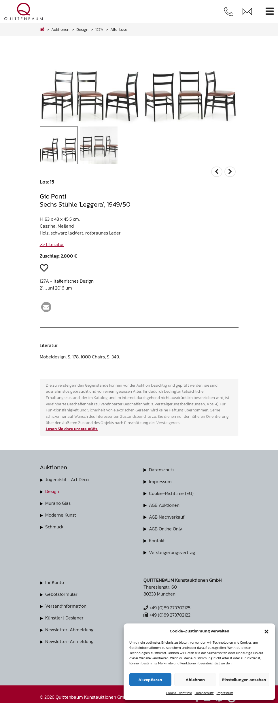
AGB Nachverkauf (167, 515)
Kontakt (157, 538)
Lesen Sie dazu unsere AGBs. (72, 429)
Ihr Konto (54, 580)
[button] (266, 631)
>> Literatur (52, 244)
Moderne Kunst (60, 514)
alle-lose (118, 29)
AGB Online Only (165, 527)
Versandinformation (65, 603)
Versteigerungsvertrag (172, 550)
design (82, 29)
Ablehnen (195, 679)
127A (99, 29)
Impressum (225, 693)
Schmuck (54, 525)
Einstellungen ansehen (244, 679)
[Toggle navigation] (270, 11)
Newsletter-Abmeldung (69, 626)
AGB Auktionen (164, 504)
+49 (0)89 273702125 (166, 605)
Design (52, 490)
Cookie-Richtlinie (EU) (171, 492)
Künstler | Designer (64, 614)
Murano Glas (58, 502)
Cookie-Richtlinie (179, 693)
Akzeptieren (150, 679)
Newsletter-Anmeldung (69, 637)
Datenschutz (204, 693)
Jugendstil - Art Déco (67, 479)
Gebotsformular (61, 591)
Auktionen (60, 29)
